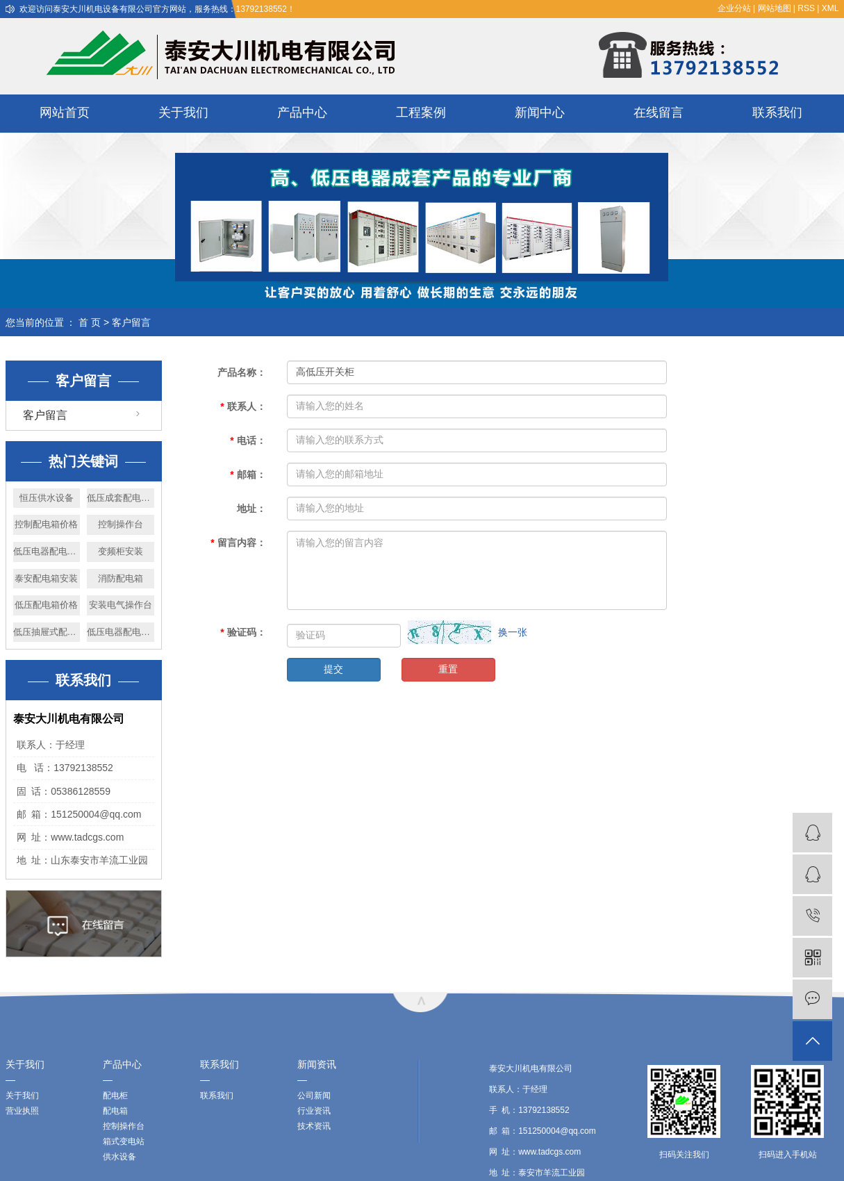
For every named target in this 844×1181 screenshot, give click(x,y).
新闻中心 (540, 112)
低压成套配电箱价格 (120, 498)
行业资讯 (314, 1111)
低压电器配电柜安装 (120, 632)
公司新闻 (314, 1095)
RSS (806, 8)
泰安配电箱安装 (46, 578)
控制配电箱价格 (46, 524)
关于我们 (183, 112)
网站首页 (65, 112)
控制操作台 (120, 524)
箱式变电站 (123, 1141)
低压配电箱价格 (46, 605)
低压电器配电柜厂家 (47, 551)
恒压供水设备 (46, 498)
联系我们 (777, 112)
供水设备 (119, 1157)
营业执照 (22, 1111)
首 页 (89, 322)
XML (830, 8)
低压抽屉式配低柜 (47, 632)
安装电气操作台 (120, 605)
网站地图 (774, 8)
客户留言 (45, 415)
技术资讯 (314, 1126)
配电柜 (115, 1095)
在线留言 (659, 112)
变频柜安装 (120, 551)
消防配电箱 (120, 578)
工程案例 (421, 112)
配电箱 (115, 1111)
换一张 (512, 632)
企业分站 (734, 8)
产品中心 (302, 112)
